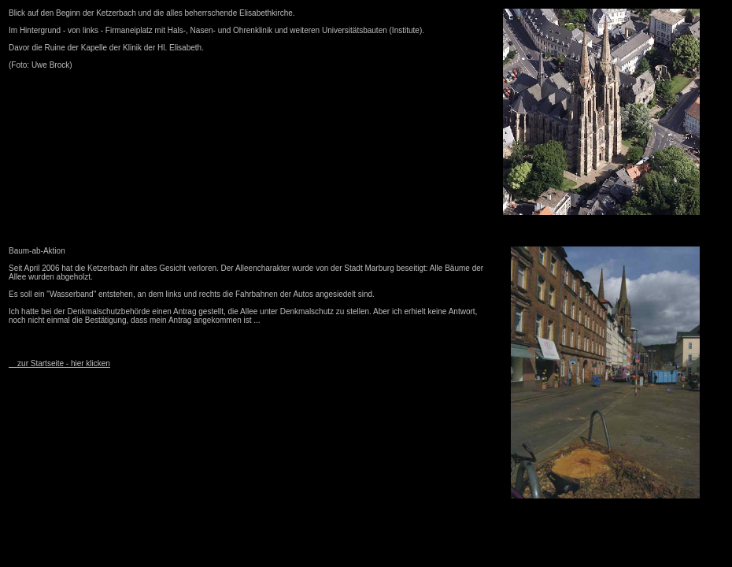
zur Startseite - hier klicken (59, 363)
